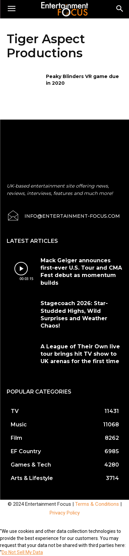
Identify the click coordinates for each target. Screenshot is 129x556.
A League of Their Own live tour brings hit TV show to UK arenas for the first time (80, 354)
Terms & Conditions (97, 504)
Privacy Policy (65, 513)
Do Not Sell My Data (22, 552)
